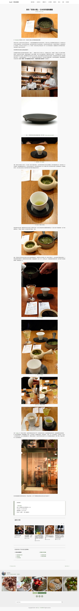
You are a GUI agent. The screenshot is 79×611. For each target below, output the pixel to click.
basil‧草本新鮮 (14, 2)
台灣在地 (39, 2)
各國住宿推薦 (43, 556)
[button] (63, 523)
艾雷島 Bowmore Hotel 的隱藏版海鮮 (49, 537)
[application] (34, 2)
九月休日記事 (18, 535)
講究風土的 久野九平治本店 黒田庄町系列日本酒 (59, 537)
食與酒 (55, 2)
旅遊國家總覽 (43, 554)
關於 (63, 2)
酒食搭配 (18, 556)
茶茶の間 (16, 40)
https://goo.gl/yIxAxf (49, 135)
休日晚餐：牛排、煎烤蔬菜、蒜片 (29, 536)
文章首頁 (67, 2)
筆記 (59, 2)
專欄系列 (45, 2)
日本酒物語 (19, 557)
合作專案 (50, 2)
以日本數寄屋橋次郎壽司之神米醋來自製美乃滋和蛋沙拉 (39, 537)
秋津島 (43, 161)
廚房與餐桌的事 (19, 554)
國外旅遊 (33, 2)
